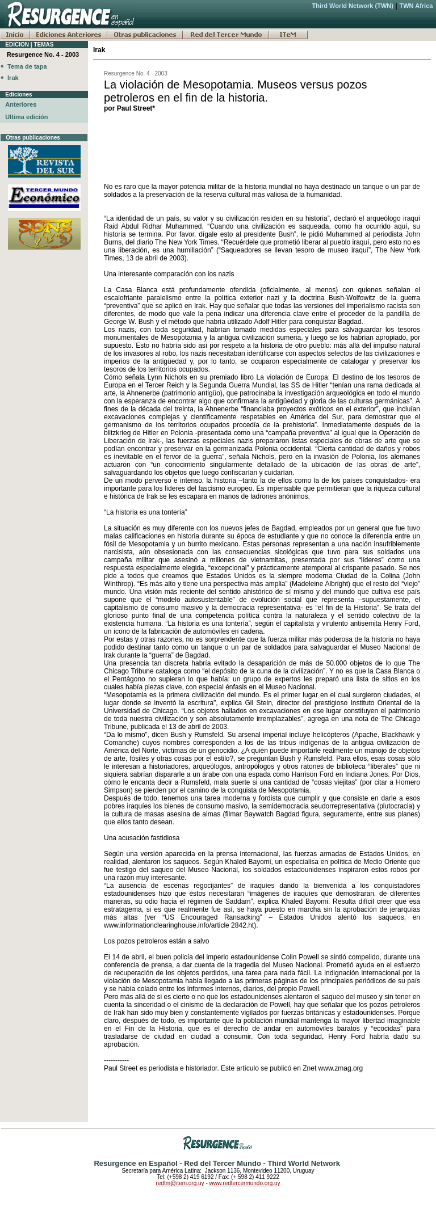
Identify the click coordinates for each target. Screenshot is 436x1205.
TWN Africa (416, 5)
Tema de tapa (27, 66)
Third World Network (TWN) (352, 5)
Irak (13, 77)
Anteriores (20, 104)
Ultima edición (26, 116)
